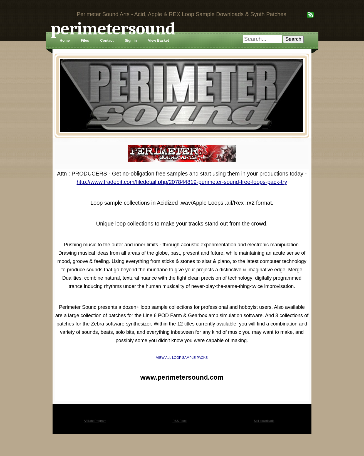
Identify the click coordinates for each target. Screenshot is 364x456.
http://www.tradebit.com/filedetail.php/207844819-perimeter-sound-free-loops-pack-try (181, 182)
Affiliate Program (95, 420)
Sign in (131, 40)
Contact (106, 40)
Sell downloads (264, 420)
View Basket (158, 40)
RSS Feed (179, 420)
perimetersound (113, 29)
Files (85, 40)
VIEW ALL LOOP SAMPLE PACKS (182, 358)
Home (65, 40)
